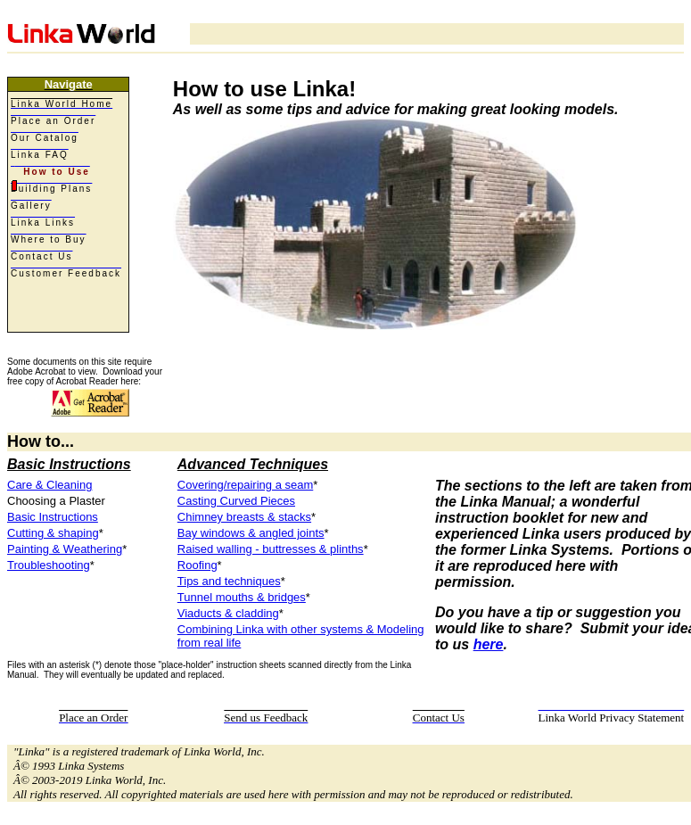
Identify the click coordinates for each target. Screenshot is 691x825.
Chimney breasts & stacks (244, 517)
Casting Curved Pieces (236, 500)
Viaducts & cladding (228, 613)
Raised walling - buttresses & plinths (270, 549)
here (488, 644)
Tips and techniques (229, 581)
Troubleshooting (48, 565)
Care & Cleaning (49, 484)
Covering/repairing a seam (245, 484)
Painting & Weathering (64, 549)
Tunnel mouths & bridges (241, 597)
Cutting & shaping (53, 533)
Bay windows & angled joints (251, 533)
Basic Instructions (52, 517)
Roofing (197, 565)
